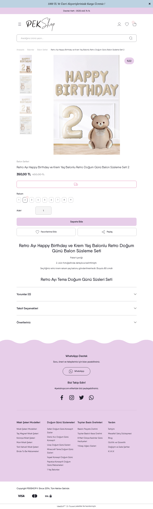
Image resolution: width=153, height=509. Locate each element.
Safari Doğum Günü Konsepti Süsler (60, 431)
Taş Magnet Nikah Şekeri (27, 434)
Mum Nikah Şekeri (24, 442)
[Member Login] (119, 24)
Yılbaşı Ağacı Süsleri (87, 446)
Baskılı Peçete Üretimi (88, 429)
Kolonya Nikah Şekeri (26, 438)
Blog (110, 438)
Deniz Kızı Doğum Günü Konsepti (57, 439)
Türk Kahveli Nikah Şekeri (28, 447)
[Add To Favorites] (46, 232)
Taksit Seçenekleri (27, 308)
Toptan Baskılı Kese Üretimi (90, 434)
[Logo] (41, 24)
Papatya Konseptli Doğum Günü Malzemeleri (58, 464)
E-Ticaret (71, 506)
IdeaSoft (61, 506)
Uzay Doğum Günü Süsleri (58, 445)
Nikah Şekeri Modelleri (27, 429)
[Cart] (134, 24)
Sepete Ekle (76, 221)
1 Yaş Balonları (53, 470)
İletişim (111, 429)
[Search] (77, 38)
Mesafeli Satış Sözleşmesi (120, 434)
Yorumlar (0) (24, 294)
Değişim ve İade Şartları (119, 447)
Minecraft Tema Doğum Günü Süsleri (60, 451)
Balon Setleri (23, 161)
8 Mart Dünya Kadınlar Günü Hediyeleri (90, 440)
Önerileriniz (23, 322)
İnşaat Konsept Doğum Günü (60, 457)
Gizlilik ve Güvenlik (117, 442)
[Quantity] (43, 211)
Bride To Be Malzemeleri (28, 451)
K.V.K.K (111, 451)
